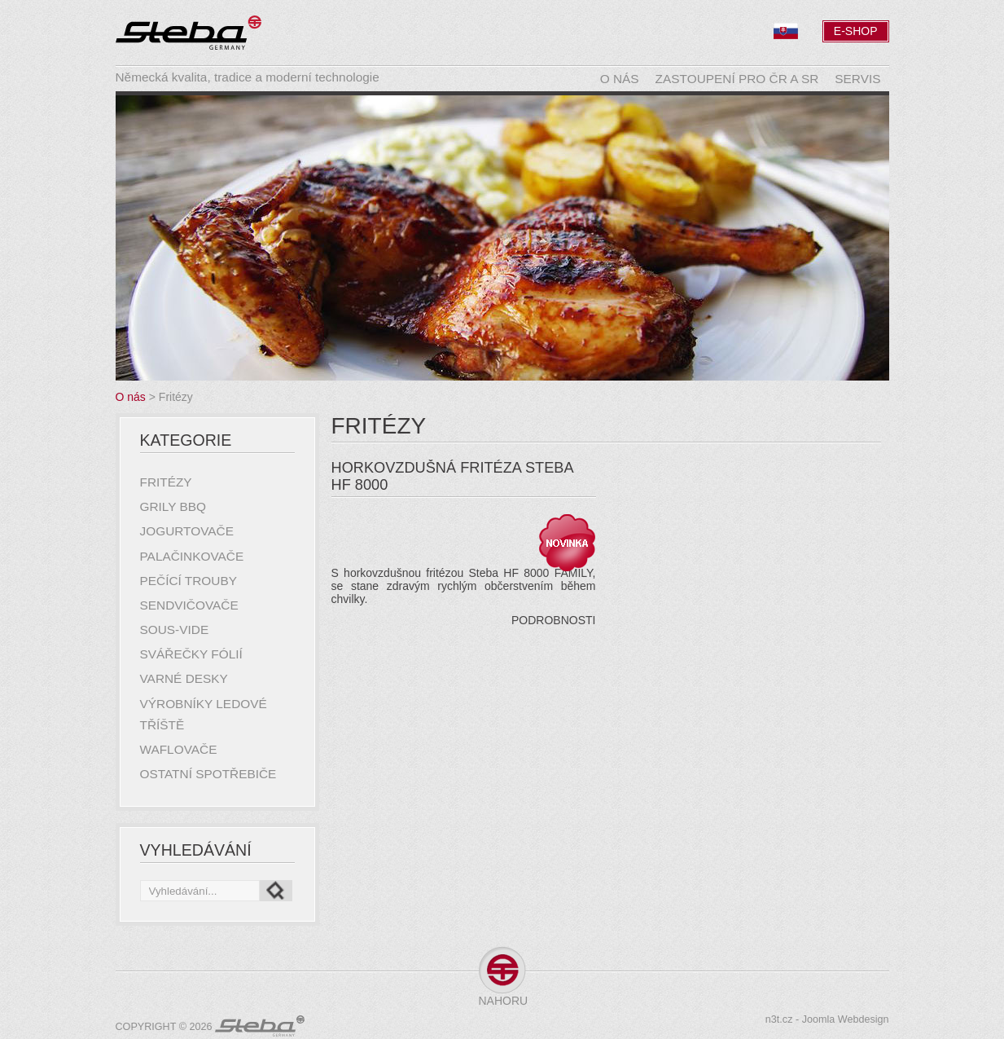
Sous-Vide (174, 629)
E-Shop (856, 30)
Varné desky (184, 678)
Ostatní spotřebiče (208, 774)
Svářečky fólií (191, 654)
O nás (619, 79)
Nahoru (502, 1000)
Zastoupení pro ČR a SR (737, 79)
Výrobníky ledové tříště (203, 714)
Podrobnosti (553, 620)
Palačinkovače (192, 556)
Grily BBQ (173, 506)
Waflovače (178, 749)
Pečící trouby (188, 581)
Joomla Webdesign (845, 1019)
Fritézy (166, 482)
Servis (857, 79)
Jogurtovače (187, 531)
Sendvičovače (189, 605)
